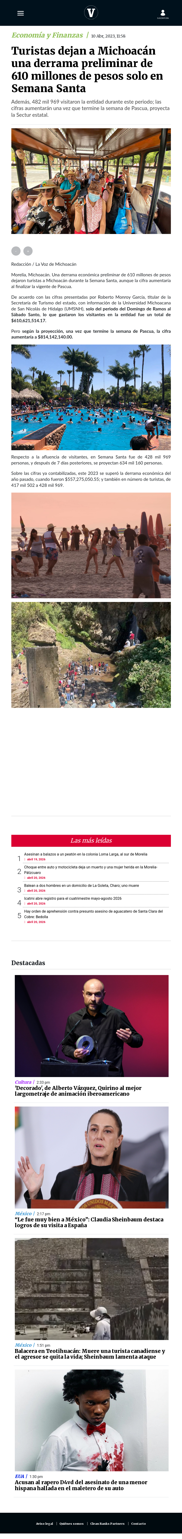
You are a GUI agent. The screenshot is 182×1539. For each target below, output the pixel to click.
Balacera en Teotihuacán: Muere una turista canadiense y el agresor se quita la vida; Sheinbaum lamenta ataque (90, 1354)
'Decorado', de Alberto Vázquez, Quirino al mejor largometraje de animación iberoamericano (78, 1091)
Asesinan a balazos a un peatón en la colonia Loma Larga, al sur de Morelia (86, 854)
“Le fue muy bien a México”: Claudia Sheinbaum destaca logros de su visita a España (89, 1222)
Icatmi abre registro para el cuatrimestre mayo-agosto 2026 (73, 898)
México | (25, 1213)
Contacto (138, 1523)
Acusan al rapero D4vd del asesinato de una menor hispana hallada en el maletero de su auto (81, 1485)
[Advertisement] (91, 764)
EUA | (21, 1476)
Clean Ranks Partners (107, 1523)
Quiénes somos (71, 1523)
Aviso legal (44, 1523)
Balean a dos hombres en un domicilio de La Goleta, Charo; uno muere (81, 885)
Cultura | (25, 1082)
